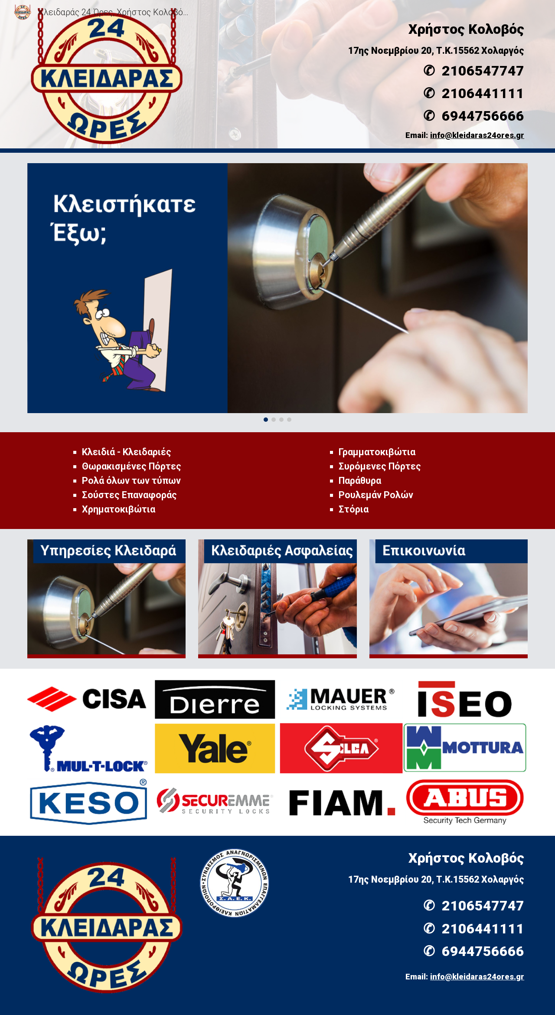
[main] (363, 72)
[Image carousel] (277, 292)
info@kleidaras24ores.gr (477, 135)
